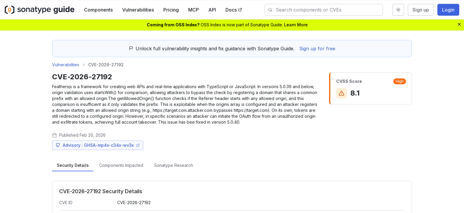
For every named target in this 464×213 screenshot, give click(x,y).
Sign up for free (317, 48)
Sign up (421, 10)
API (216, 10)
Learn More (296, 24)
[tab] (73, 165)
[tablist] (232, 165)
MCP (197, 10)
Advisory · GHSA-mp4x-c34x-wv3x (98, 145)
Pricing (175, 10)
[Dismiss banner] (459, 24)
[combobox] (329, 9)
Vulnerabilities (142, 10)
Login (448, 10)
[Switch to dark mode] (398, 10)
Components (102, 10)
